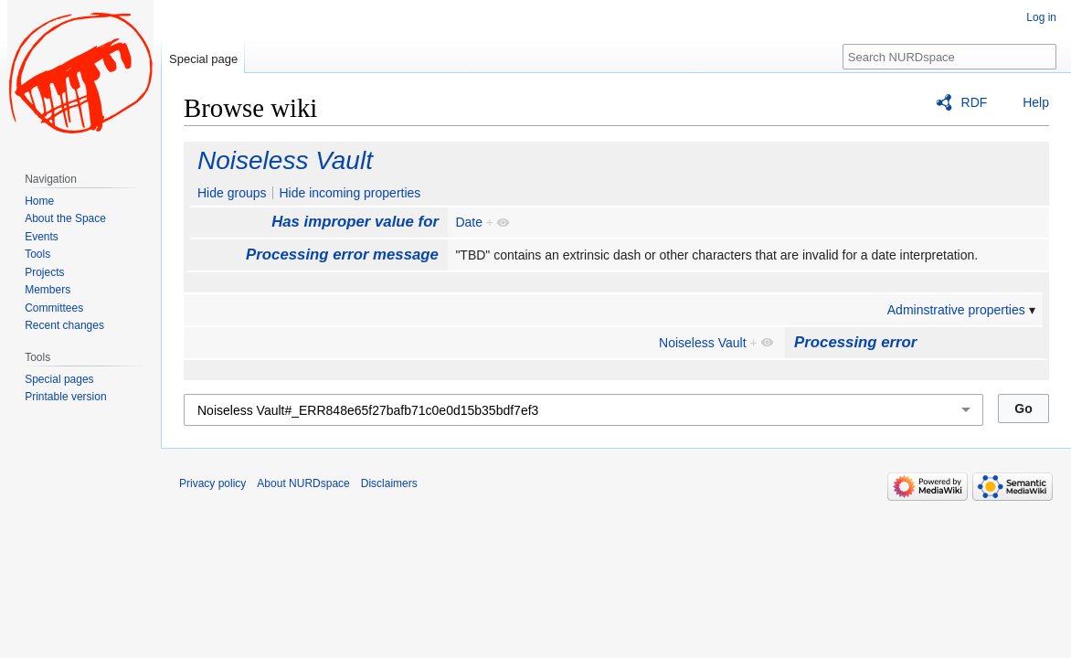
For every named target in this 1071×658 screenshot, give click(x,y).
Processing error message (342, 254)
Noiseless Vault (285, 160)
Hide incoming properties (349, 193)
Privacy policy (212, 483)
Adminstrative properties (956, 309)
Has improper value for (355, 221)
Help (1036, 102)
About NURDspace (303, 483)
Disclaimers (389, 483)
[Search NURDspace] (949, 56)
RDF (974, 102)
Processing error (855, 342)
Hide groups (232, 193)
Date (468, 222)
